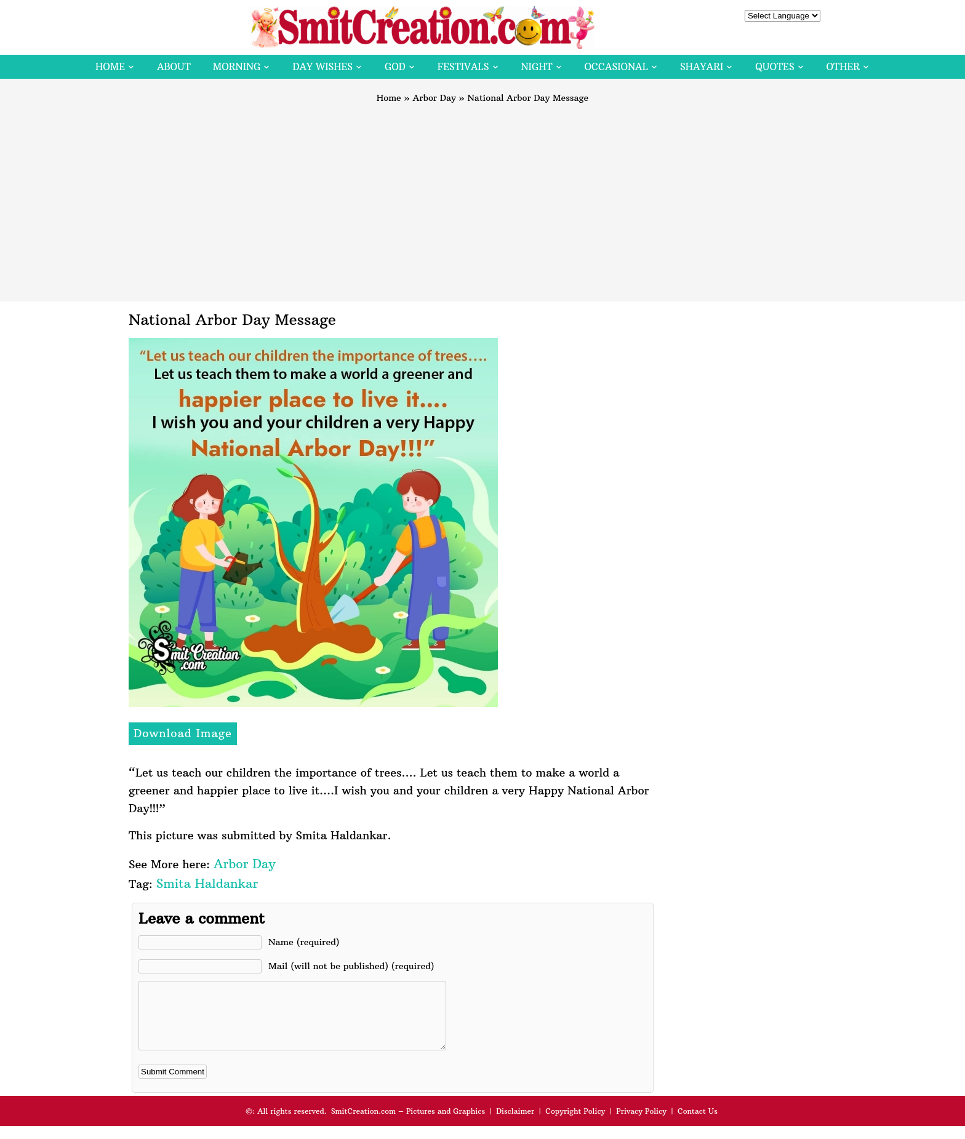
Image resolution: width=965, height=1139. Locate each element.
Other (843, 67)
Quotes (774, 67)
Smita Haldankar (207, 883)
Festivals (463, 67)
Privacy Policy (641, 1124)
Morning (237, 67)
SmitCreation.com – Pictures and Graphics (408, 1124)
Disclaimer (515, 1124)
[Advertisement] (482, 197)
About (174, 67)
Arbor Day (434, 97)
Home (110, 67)
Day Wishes (322, 67)
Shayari (701, 67)
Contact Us (698, 1124)
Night (537, 67)
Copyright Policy (575, 1124)
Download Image (183, 733)
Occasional (616, 67)
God (395, 67)
